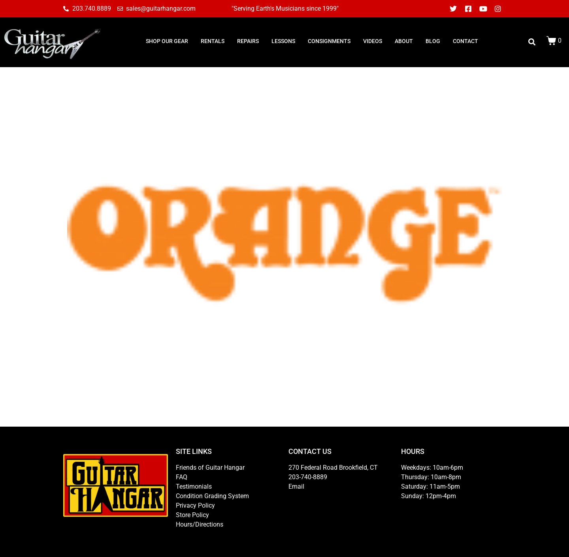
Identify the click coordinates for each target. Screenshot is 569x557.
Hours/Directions (199, 524)
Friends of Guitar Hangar (210, 467)
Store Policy (192, 515)
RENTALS (212, 41)
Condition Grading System (212, 496)
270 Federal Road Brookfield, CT (333, 467)
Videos (372, 41)
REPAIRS (248, 41)
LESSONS (283, 41)
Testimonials (194, 486)
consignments (329, 41)
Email (296, 486)
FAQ (181, 477)
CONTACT (465, 41)
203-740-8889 (307, 477)
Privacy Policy (195, 505)
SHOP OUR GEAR (167, 41)
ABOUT (404, 41)
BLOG (433, 41)
